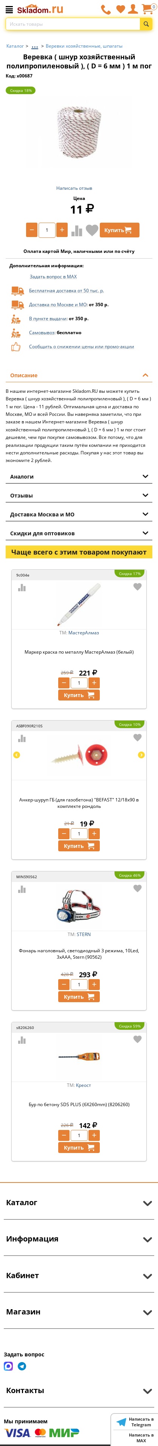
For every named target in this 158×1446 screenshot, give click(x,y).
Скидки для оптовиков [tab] (79, 532)
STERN (84, 934)
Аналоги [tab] (79, 476)
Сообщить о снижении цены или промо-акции (81, 346)
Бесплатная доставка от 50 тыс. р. (66, 290)
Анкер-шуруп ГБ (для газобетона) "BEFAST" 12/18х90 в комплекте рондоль (79, 803)
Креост (83, 1085)
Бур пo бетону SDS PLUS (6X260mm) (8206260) (79, 1104)
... (34, 44)
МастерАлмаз (83, 632)
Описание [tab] (79, 374)
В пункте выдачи (48, 318)
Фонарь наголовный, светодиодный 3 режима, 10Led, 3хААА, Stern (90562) (79, 953)
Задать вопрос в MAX (53, 276)
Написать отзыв (74, 188)
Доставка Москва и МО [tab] (79, 514)
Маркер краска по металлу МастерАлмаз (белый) (79, 652)
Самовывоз (41, 332)
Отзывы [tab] (79, 495)
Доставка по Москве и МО (58, 304)
